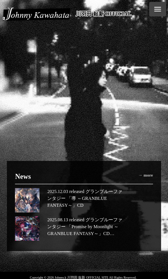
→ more (145, 175)
